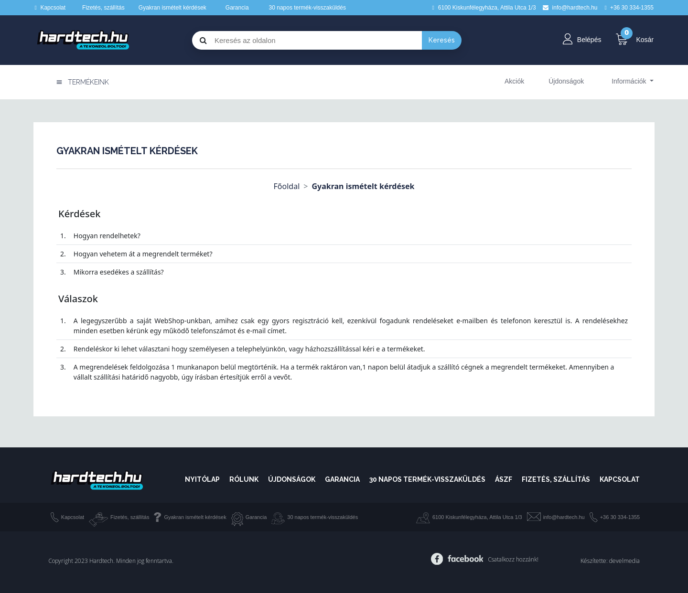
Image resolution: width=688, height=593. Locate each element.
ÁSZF (503, 479)
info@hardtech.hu (564, 517)
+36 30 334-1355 (620, 517)
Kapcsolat (52, 7)
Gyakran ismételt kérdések (172, 7)
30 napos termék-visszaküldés (307, 7)
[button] (633, 81)
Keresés (442, 40)
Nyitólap (202, 479)
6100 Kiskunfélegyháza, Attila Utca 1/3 (477, 517)
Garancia (237, 7)
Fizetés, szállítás (103, 7)
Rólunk (243, 479)
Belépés (589, 39)
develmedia (624, 561)
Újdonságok (291, 479)
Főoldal (287, 186)
